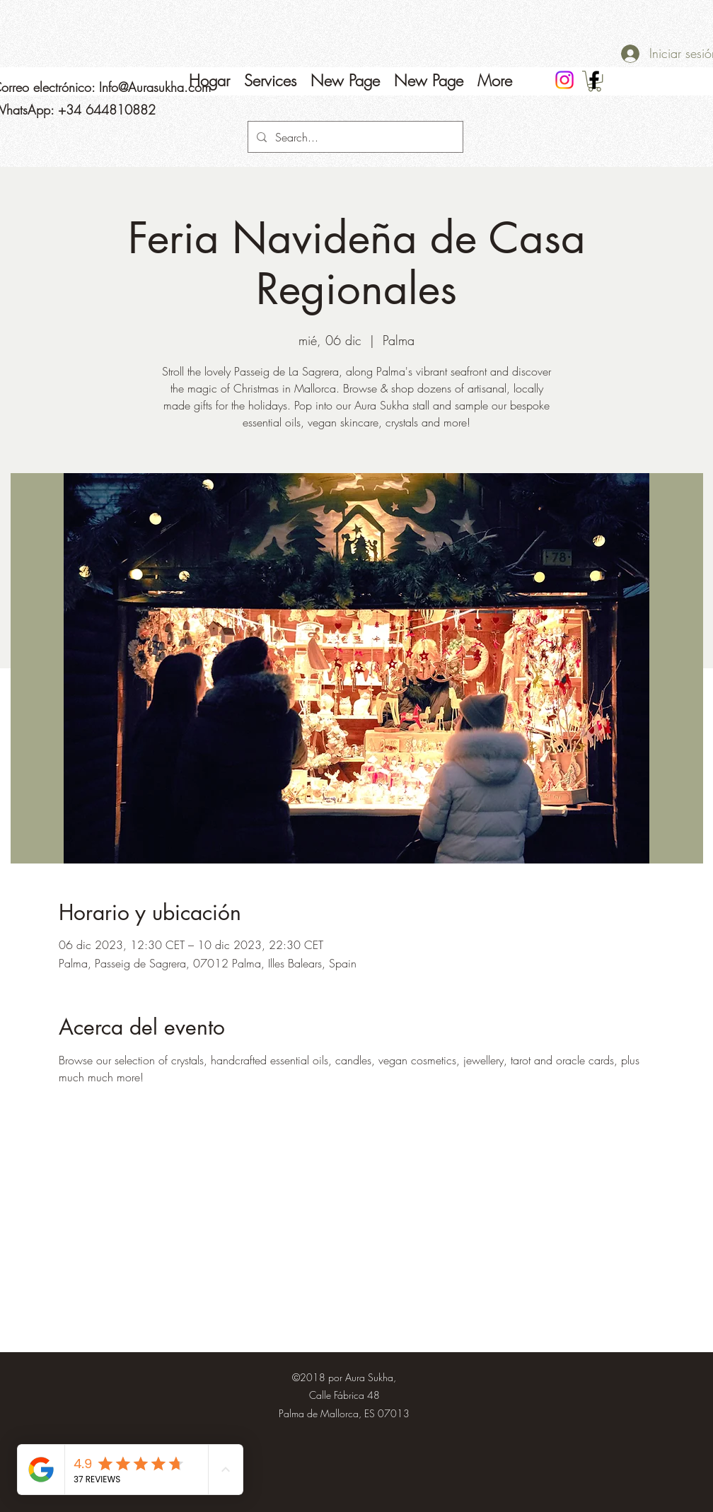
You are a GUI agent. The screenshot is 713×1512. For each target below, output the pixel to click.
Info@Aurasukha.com (155, 86)
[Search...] (354, 137)
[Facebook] (594, 80)
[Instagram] (564, 80)
